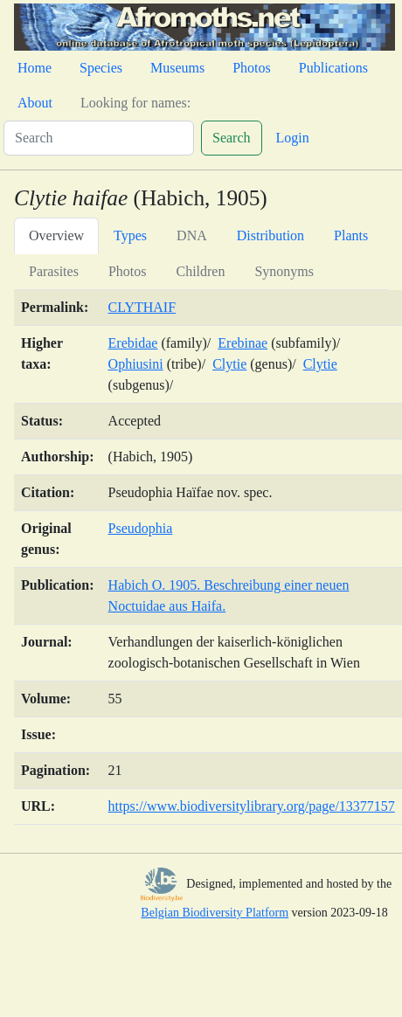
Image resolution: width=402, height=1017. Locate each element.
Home (34, 67)
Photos (251, 67)
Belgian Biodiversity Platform (214, 912)
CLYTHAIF (142, 307)
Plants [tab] (351, 235)
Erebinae (242, 343)
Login (292, 137)
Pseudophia (140, 528)
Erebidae (133, 343)
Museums (177, 67)
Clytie (229, 363)
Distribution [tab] (270, 235)
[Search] (98, 138)
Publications (333, 67)
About (34, 102)
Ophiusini (135, 363)
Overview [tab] (56, 235)
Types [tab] (130, 235)
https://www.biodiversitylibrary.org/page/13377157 (251, 806)
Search (231, 137)
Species (101, 67)
